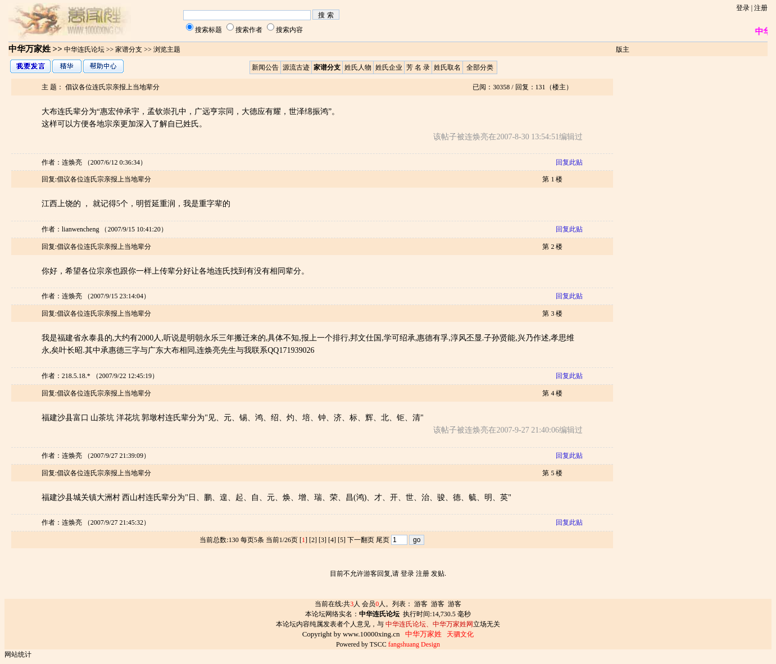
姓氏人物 (357, 67)
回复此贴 (569, 162)
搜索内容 (289, 30)
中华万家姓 (29, 48)
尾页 (382, 540)
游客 (421, 604)
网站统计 (17, 654)
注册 (761, 8)
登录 (743, 8)
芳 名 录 (418, 67)
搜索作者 (248, 30)
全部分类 (479, 67)
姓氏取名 (447, 67)
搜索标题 (208, 30)
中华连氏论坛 (84, 49)
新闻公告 (265, 67)
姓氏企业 (388, 67)
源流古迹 (296, 67)
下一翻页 (360, 540)
